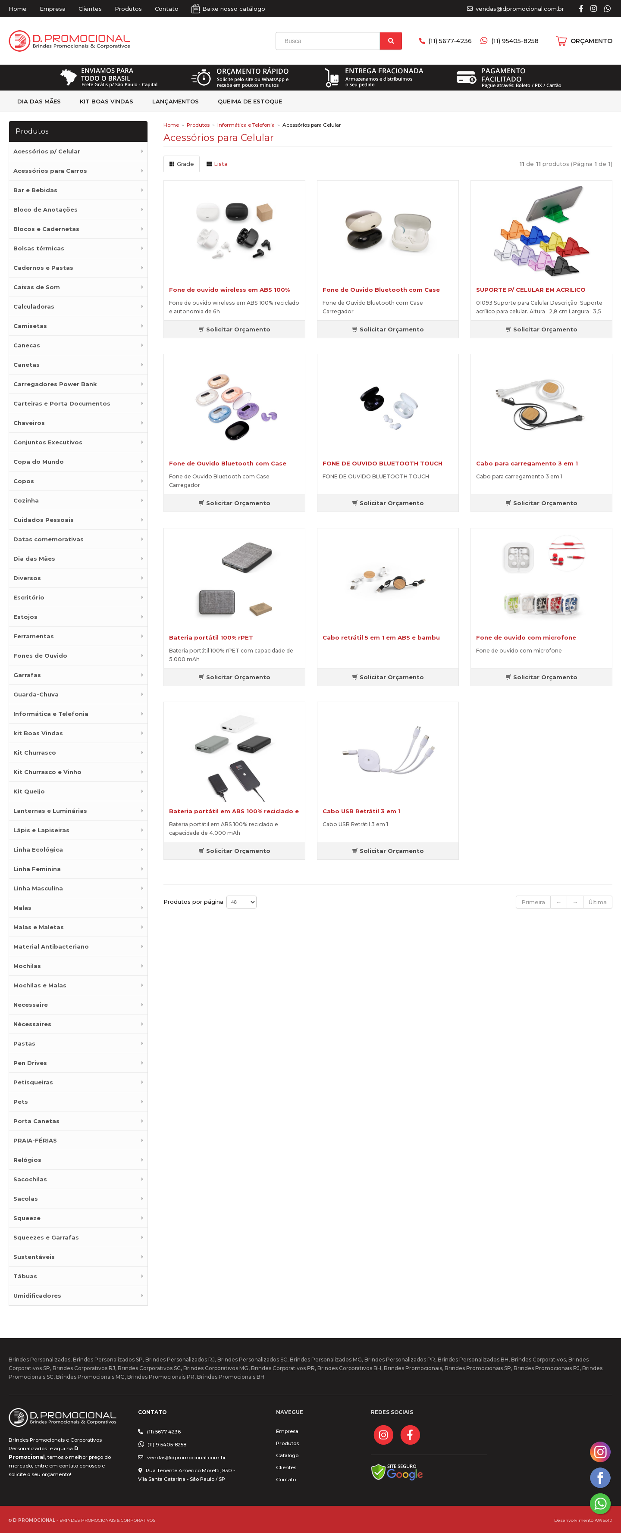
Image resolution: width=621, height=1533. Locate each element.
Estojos (25, 616)
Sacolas (25, 1198)
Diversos (27, 577)
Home (18, 8)
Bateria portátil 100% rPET (211, 637)
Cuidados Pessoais (43, 519)
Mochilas (27, 965)
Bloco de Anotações (45, 209)
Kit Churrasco (34, 752)
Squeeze (27, 1218)
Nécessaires (32, 1024)
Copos (23, 481)
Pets (20, 1101)
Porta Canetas (36, 1121)
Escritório (28, 597)
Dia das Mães (39, 101)
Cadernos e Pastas (43, 267)
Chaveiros (29, 422)
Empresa (53, 8)
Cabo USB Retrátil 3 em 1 (362, 811)
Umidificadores (37, 1295)
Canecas (26, 345)
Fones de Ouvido (40, 655)
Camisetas (30, 325)
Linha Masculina (38, 888)
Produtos (128, 8)
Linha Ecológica (38, 849)
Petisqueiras (33, 1082)
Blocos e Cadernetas (46, 228)
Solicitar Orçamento (234, 329)
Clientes (90, 8)
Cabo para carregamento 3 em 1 (527, 463)
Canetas (26, 364)
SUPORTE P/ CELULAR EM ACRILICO (531, 289)
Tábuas (25, 1276)
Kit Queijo (29, 791)
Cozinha (26, 500)
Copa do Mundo (38, 461)
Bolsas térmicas (38, 248)
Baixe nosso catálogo (233, 8)
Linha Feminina (37, 868)
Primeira (533, 902)
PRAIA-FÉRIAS (35, 1140)
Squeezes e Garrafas (46, 1237)
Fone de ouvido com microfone (526, 637)
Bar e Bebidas (35, 190)
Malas (22, 907)
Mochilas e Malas (39, 985)
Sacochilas (30, 1179)
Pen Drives (30, 1062)
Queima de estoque (250, 101)
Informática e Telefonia (50, 713)
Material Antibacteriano (51, 946)
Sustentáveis (34, 1256)
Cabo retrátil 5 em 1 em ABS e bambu (381, 637)
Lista (217, 163)
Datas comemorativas (48, 539)
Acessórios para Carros (50, 170)
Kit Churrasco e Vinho (47, 771)
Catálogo (287, 1455)
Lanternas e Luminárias (50, 810)
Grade (181, 163)
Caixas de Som (36, 287)
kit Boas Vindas (106, 101)
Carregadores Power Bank (55, 384)
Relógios (27, 1159)
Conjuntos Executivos (47, 442)
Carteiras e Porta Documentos (61, 403)
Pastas (24, 1043)
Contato (167, 8)
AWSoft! (603, 1520)
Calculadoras (33, 306)
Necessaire (30, 1004)
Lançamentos (175, 101)
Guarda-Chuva (36, 694)
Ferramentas (33, 636)
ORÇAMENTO (591, 41)
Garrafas (27, 674)
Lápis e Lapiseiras (41, 830)
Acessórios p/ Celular (46, 151)
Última (598, 902)
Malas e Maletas (38, 927)
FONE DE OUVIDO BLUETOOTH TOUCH (382, 463)
